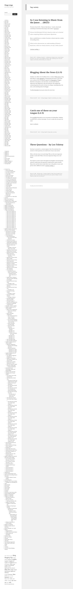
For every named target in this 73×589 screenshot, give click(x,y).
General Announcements (9, 156)
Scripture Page (7, 535)
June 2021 (6, 27)
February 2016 (7, 57)
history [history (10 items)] (9, 566)
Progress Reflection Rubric (10, 493)
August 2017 (7, 51)
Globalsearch (7, 472)
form (61, 173)
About (6, 545)
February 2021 (7, 32)
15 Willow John (9, 184)
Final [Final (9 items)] (16, 562)
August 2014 (7, 66)
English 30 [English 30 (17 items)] (11, 562)
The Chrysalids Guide (11, 339)
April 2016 (7, 56)
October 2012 (7, 78)
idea (51, 132)
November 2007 (8, 124)
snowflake (34, 117)
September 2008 (8, 114)
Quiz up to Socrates (9, 499)
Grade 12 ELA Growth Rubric (11, 532)
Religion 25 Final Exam (10, 502)
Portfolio (6, 491)
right (50, 58)
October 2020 (7, 37)
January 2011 (7, 88)
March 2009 (7, 107)
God (31, 58)
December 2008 (8, 110)
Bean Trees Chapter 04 (11, 213)
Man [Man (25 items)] (14, 574)
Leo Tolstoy (38, 174)
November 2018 (8, 47)
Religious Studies (45, 58)
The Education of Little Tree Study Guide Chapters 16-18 (12, 440)
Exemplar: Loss (11, 289)
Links (6, 483)
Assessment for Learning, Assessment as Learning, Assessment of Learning (11, 232)
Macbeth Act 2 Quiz (13, 350)
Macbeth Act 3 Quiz (13, 351)
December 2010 (8, 89)
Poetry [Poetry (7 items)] (12, 575)
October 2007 (7, 125)
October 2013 (7, 71)
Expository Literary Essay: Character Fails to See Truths (12, 245)
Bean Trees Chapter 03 (11, 212)
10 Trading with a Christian (11, 177)
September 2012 (8, 79)
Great (34, 174)
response (32, 176)
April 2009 (7, 106)
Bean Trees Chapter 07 (11, 217)
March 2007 (7, 132)
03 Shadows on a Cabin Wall (11, 196)
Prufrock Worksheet (12, 366)
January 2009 (7, 109)
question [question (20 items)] (7, 577)
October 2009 (7, 101)
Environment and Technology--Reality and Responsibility (10, 369)
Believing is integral (51, 57)
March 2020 (7, 43)
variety (48, 59)
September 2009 (8, 102)
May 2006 (6, 144)
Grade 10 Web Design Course (10, 473)
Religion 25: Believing (9, 496)
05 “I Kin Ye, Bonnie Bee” (10, 171)
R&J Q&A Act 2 (12, 332)
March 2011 (7, 86)
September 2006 (8, 139)
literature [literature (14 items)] (10, 574)
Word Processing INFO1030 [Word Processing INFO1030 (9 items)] (9, 584)
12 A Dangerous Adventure (11, 180)
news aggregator (41, 78)
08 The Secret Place (9, 175)
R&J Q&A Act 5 (12, 338)
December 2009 (8, 98)
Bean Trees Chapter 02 (11, 211)
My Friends (7, 486)
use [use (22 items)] (5, 582)
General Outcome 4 (9, 469)
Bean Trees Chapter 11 (11, 222)
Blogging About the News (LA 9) (46, 72)
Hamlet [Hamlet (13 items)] (6, 566)
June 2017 (6, 52)
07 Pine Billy (8, 174)
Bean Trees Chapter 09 (11, 220)
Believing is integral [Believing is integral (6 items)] (9, 555)
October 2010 (7, 91)
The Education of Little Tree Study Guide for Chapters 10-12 (12, 432)
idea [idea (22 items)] (9, 569)
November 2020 (8, 36)
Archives (6, 197)
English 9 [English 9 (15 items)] (7, 561)
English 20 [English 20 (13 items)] (7, 562)
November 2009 (8, 99)
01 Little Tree (7, 169)
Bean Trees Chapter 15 (11, 227)
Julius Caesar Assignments (12, 309)
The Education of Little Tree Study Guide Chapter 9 (12, 429)
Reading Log (8, 447)
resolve (60, 174)
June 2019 (6, 45)
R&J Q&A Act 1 (12, 330)
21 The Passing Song (10, 191)
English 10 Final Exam (9, 205)
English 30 (7, 154)
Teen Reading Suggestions (10, 542)
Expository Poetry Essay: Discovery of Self (13, 275)
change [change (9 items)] (14, 557)
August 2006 (7, 140)
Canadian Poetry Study (9, 200)
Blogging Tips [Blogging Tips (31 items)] (9, 557)
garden (31, 174)
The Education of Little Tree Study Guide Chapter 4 (12, 410)
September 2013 (8, 72)
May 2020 (6, 41)
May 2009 (6, 104)
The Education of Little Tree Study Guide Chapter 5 (12, 414)
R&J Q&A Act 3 (12, 335)
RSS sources (58, 76)
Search (6, 12)
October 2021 (7, 26)
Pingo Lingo (9, 5)
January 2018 (7, 50)
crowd (59, 57)
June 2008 (6, 117)
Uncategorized (7, 163)
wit (50, 59)
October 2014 (7, 63)
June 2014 (6, 67)
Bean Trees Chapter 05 (11, 215)
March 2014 (7, 68)
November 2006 (8, 137)
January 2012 (7, 82)
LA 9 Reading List (8, 479)
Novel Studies (7, 487)
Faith (52, 173)
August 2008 (7, 115)
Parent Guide (7, 158)
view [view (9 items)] (8, 582)
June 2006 (6, 143)
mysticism (56, 28)
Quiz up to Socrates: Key (11, 501)
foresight (58, 173)
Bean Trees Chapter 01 (9, 199)
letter (42, 174)
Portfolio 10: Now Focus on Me (10, 492)
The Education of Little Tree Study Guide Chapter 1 (12, 399)
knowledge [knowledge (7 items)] (6, 574)
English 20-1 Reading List (9, 207)
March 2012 (7, 81)
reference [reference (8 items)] (11, 577)
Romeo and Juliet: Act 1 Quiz (10, 528)
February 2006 (7, 145)
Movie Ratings (7, 484)
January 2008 (7, 122)
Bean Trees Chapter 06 (11, 216)
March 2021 (7, 31)
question (53, 174)
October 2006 (7, 138)
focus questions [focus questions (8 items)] (7, 564)
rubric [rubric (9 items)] (13, 578)
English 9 (50, 98)
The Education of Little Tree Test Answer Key (12, 395)
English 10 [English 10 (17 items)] (11, 561)
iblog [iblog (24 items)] (6, 569)
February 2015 (7, 58)
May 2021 (6, 28)
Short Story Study (8, 537)
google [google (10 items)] (14, 564)
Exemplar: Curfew (11, 293)
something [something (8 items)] (9, 580)
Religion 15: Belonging (9, 494)
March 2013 (7, 76)
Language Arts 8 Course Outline (11, 481)
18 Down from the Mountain (11, 187)
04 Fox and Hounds (9, 170)
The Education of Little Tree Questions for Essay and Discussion (12, 389)
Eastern (61, 57)
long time (45, 174)
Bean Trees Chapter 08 (11, 218)
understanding (41, 59)
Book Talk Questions (11, 236)
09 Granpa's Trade (9, 176)
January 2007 (7, 134)
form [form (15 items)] (11, 564)
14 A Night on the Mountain (11, 182)
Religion (57, 174)
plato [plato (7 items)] (8, 575)
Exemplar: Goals (11, 283)
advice (45, 173)
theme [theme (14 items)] (15, 580)
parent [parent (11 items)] (6, 575)
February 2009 (7, 108)
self (37, 176)
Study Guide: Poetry (8, 539)
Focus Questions (10, 269)
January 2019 (7, 46)
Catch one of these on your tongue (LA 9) (43, 111)
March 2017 (7, 53)
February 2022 (7, 23)
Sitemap (6, 538)
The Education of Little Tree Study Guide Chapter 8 (12, 425)
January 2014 (7, 69)
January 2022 (7, 25)
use (45, 59)
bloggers (46, 98)
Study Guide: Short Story (10, 448)
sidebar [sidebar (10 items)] (6, 580)
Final (55, 173)
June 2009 (6, 103)
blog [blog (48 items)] (14, 555)
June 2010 (6, 92)
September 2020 (8, 38)
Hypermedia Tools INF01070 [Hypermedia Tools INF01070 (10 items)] (10, 568)
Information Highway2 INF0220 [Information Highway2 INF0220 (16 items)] (10, 572)
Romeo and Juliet (8, 162)
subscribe (6, 540)
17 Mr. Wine (8, 186)
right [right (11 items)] (11, 578)
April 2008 (7, 119)
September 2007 (8, 127)
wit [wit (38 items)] (10, 582)
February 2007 (7, 133)
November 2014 (8, 62)
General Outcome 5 (9, 471)
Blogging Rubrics (9, 530)
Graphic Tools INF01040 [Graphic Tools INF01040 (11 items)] (9, 565)
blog (43, 98)
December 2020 (8, 35)
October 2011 (7, 83)
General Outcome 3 (9, 468)
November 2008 (8, 112)
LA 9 (5, 157)
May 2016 (6, 55)
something (54, 58)
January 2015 (7, 60)
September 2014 (8, 65)
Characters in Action (11, 240)
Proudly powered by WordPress (36, 185)
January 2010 (7, 97)
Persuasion (7, 489)
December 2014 (8, 61)
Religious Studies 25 (8, 161)
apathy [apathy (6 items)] (5, 555)
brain (56, 57)
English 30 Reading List (9, 209)
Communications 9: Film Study (11, 201)
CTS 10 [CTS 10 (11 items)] (6, 559)
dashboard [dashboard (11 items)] (10, 559)
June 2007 (6, 128)
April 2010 (7, 94)
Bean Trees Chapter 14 (11, 226)
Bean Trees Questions (10, 210)
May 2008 (6, 118)
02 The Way (8, 195)
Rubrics (6, 529)
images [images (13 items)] (15, 569)
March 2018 (7, 48)
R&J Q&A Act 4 (12, 337)
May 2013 (6, 73)
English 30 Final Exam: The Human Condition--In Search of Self (12, 359)
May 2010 (6, 93)
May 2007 (6, 129)
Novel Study (7, 488)
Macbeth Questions (11, 348)
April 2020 (7, 42)
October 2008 (7, 113)
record (40, 58)
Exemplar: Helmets (12, 297)
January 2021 (7, 33)
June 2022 (6, 21)
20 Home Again (9, 190)
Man (33, 58)
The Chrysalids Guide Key (12, 340)
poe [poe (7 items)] (10, 575)
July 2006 (6, 142)
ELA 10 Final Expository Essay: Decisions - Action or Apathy (12, 317)
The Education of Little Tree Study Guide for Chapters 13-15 (12, 436)
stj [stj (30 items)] (12, 580)
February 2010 (7, 96)
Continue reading (35, 49)
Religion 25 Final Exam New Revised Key (13, 512)
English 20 (7, 153)
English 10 (7, 152)
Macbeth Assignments (11, 344)
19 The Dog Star (9, 189)
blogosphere (54, 80)
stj (53, 132)
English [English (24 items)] (14, 559)
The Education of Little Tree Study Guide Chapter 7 (12, 421)
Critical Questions (9, 235)
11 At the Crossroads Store (11, 179)
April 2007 (7, 130)
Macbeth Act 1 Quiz (13, 349)
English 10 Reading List (9, 206)
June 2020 (6, 40)
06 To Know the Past (10, 172)
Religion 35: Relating (9, 524)
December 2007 (8, 123)
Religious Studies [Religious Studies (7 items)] (7, 578)
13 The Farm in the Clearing (11, 181)
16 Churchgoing (9, 185)
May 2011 (6, 84)
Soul (57, 58)
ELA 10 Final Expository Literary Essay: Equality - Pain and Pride (12, 321)
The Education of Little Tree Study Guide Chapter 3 (12, 406)
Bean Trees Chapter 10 (11, 221)
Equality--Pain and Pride (10, 371)
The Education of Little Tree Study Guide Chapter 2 (12, 403)
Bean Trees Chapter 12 (11, 223)
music (35, 58)
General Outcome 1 (9, 463)
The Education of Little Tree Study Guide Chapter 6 (12, 418)
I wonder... (7, 547)
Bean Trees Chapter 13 (11, 225)
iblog (49, 132)
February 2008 (7, 120)
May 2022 (6, 22)
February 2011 (7, 87)
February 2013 (7, 77)
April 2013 (7, 74)
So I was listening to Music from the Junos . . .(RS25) (46, 21)
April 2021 (7, 30)
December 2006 (8, 135)
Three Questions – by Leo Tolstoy (46, 144)
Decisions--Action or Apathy (11, 305)
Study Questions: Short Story (11, 450)
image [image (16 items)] (12, 569)
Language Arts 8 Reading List (11, 482)
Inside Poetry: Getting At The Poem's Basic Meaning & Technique (12, 278)
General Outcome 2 (9, 467)
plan (38, 58)
